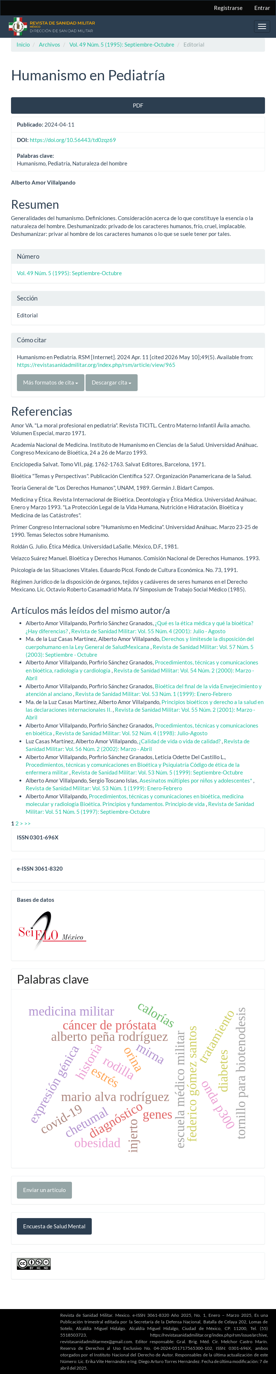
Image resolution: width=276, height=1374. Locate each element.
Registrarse (228, 7)
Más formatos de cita (50, 382)
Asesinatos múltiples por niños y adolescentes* (196, 780)
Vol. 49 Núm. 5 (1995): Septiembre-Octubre (121, 44)
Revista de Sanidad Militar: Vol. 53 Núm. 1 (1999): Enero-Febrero (153, 693)
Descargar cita (111, 382)
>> (27, 823)
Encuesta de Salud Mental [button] (54, 1226)
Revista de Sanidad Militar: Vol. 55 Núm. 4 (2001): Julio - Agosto (148, 631)
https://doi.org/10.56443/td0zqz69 (73, 139)
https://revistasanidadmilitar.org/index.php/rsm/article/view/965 (96, 364)
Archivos (49, 44)
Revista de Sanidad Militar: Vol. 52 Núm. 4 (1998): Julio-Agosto (131, 733)
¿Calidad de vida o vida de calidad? (180, 741)
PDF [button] (138, 105)
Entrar (262, 7)
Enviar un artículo (44, 1190)
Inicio (23, 44)
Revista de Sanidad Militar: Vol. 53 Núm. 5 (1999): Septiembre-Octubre (157, 772)
